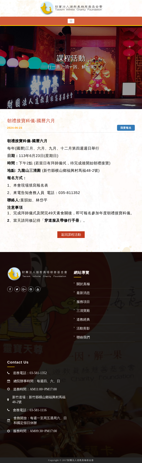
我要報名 (125, 127)
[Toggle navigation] (71, 21)
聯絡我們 (83, 337)
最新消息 (83, 293)
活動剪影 (83, 328)
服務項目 (83, 302)
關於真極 (83, 284)
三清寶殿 (83, 310)
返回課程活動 (71, 234)
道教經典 (83, 319)
